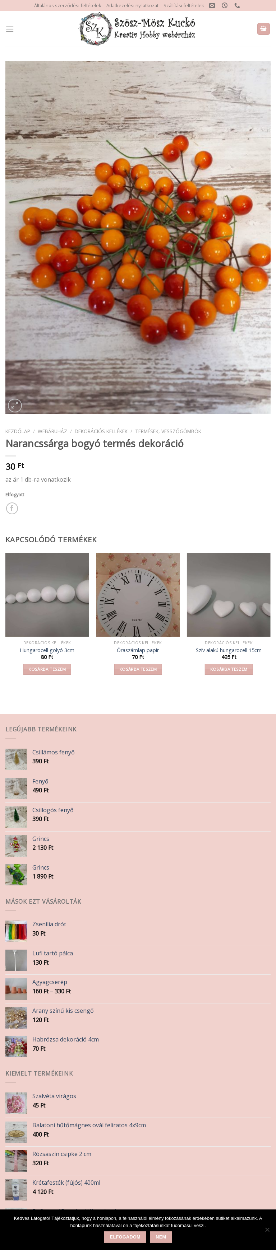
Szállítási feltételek (184, 5)
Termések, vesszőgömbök (168, 431)
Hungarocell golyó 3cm (47, 650)
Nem (161, 1237)
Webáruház (52, 431)
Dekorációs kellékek (101, 431)
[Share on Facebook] (12, 508)
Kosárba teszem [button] (47, 669)
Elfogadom (125, 1237)
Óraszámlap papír (138, 650)
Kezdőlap (17, 431)
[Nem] (267, 1231)
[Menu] (9, 29)
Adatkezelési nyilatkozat (132, 5)
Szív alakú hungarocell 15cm (229, 650)
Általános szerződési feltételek (67, 5)
